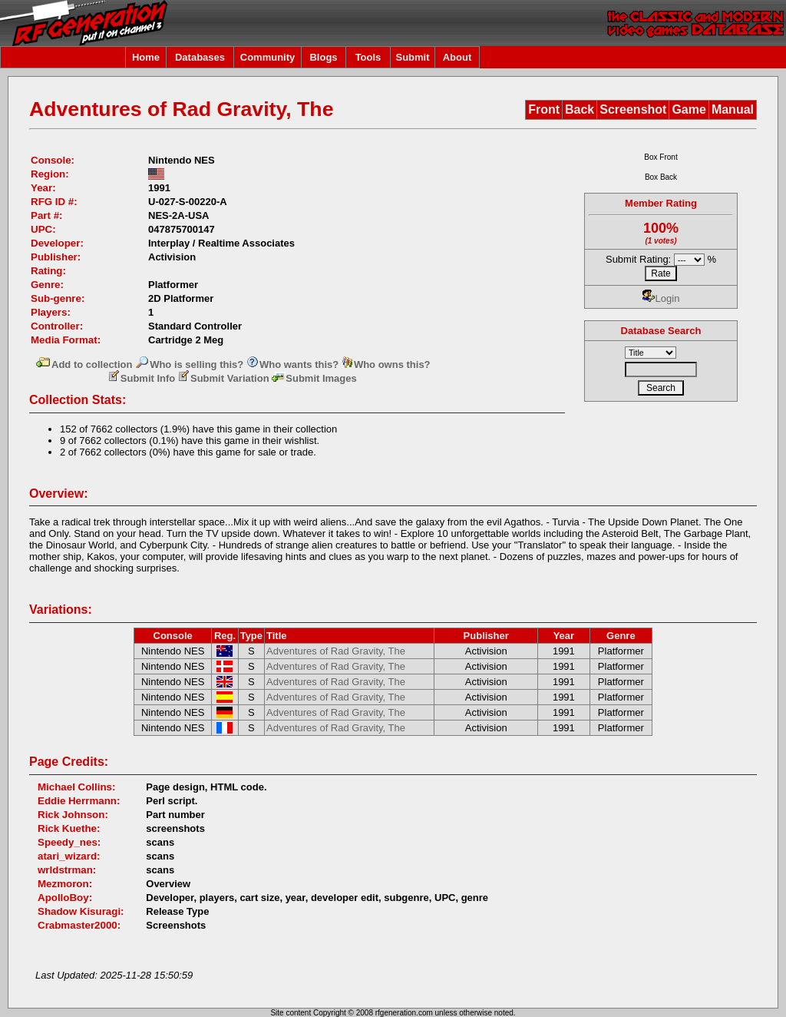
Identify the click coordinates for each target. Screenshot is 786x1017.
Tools (368, 57)
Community (268, 57)
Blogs (323, 57)
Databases (200, 57)
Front (544, 109)
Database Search (661, 330)
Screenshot (632, 109)
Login (661, 298)
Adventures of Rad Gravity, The (335, 651)
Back (579, 109)
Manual (733, 109)
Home (146, 57)
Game (688, 109)
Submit (412, 57)
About (457, 57)
